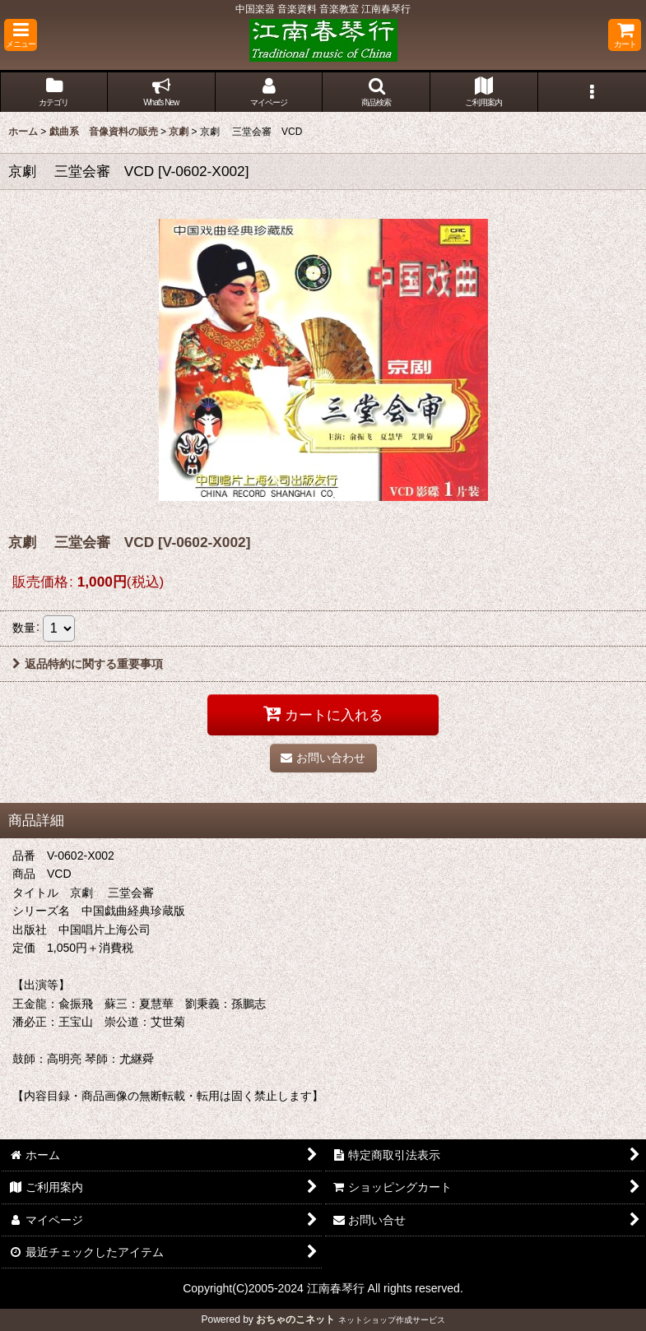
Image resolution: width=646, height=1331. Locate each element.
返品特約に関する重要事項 (87, 663)
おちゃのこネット (295, 1319)
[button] (20, 35)
